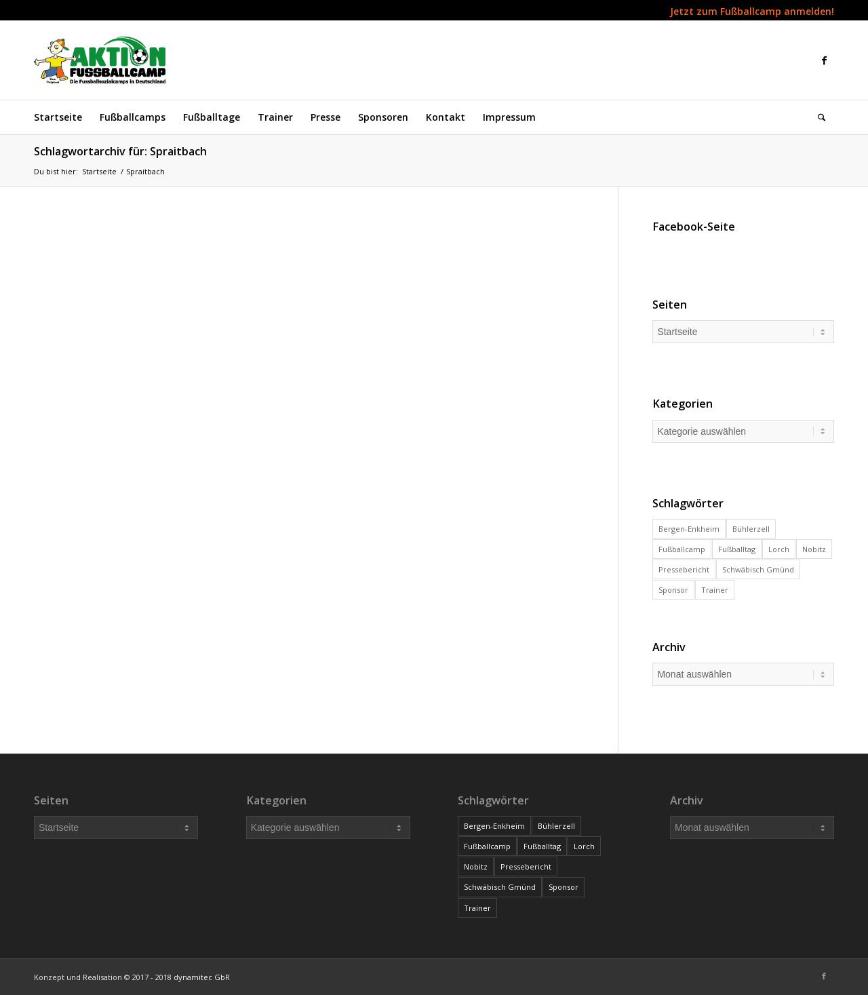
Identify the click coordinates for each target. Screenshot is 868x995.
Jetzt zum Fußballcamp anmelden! (752, 11)
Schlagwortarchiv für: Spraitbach (120, 151)
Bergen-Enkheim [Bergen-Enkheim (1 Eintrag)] (688, 529)
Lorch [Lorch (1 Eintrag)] (778, 549)
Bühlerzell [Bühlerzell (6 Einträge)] (751, 529)
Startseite (99, 171)
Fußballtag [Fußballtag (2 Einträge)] (736, 549)
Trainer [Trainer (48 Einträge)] (714, 590)
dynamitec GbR (202, 977)
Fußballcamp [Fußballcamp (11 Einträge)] (681, 549)
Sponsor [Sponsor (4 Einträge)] (673, 590)
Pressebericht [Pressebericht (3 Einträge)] (683, 569)
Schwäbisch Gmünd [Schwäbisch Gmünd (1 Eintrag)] (758, 569)
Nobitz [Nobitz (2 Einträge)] (814, 549)
